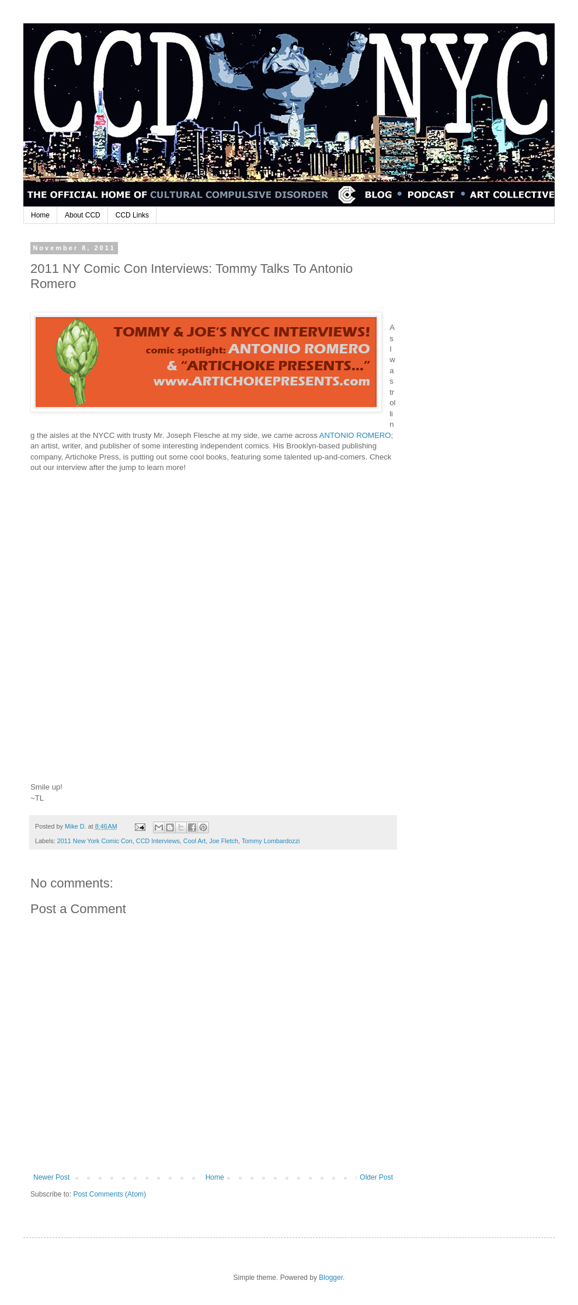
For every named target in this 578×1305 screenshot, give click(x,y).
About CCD (82, 215)
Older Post (376, 1177)
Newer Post (51, 1177)
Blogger (331, 1278)
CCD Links (132, 215)
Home (40, 215)
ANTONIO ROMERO (355, 435)
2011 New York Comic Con (95, 840)
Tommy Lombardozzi (271, 840)
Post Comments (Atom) (109, 1194)
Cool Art (194, 840)
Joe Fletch (223, 840)
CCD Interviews (158, 840)
